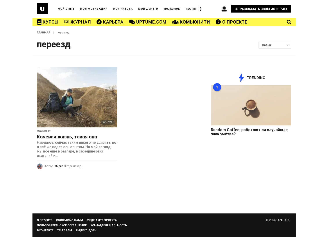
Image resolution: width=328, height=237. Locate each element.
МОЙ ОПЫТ (66, 8)
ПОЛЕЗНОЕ (172, 8)
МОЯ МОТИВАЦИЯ (94, 8)
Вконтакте (45, 230)
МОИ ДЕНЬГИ (148, 8)
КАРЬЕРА (110, 22)
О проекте (44, 220)
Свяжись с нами (69, 220)
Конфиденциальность (108, 225)
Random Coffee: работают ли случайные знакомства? (249, 131)
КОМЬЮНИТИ (191, 22)
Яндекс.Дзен (86, 230)
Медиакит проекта (102, 220)
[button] (200, 8)
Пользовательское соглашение (62, 225)
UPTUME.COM (148, 22)
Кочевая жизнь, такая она (67, 137)
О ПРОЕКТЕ (231, 22)
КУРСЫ (48, 22)
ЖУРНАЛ (77, 22)
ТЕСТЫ (190, 8)
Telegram (64, 230)
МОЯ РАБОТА (123, 8)
